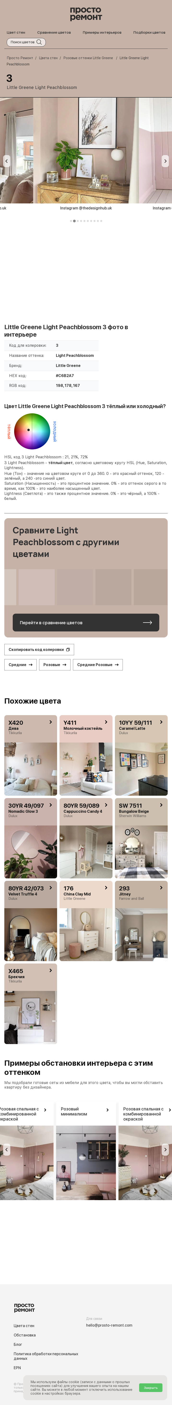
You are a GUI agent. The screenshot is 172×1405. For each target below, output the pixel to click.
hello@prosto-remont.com (109, 1325)
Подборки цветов (149, 32)
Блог (18, 1344)
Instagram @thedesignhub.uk (86, 208)
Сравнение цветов (54, 32)
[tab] (71, 221)
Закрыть (151, 1388)
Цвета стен (24, 1325)
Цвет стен (16, 32)
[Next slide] (165, 161)
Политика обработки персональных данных (46, 1356)
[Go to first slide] (165, 1150)
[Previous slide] (6, 161)
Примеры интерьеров (102, 32)
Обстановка (25, 1335)
